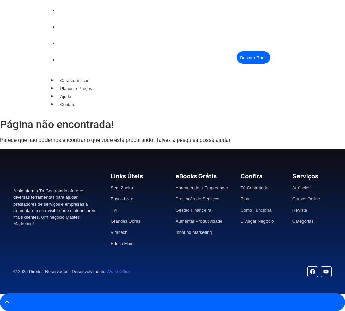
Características (74, 80)
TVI (114, 210)
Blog (245, 198)
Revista (299, 210)
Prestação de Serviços (197, 198)
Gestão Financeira (193, 210)
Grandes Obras (125, 221)
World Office (119, 271)
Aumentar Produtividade (199, 221)
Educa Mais (122, 243)
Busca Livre (122, 198)
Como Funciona (256, 210)
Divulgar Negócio (257, 221)
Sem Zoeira (122, 187)
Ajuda (65, 96)
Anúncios (301, 187)
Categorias (303, 221)
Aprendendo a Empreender (202, 187)
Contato (67, 104)
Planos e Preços (76, 88)
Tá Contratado (255, 187)
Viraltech (119, 232)
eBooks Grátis (196, 176)
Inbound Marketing (194, 232)
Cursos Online (306, 198)
